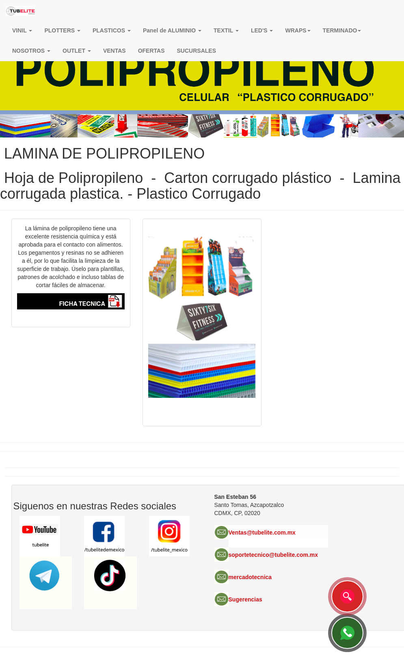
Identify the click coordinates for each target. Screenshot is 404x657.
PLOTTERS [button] (62, 30)
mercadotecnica (250, 577)
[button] (297, 30)
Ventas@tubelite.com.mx (262, 532)
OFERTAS (151, 50)
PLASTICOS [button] (112, 30)
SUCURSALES (196, 50)
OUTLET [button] (77, 50)
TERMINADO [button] (342, 30)
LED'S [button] (262, 30)
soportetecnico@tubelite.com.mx (273, 555)
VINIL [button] (22, 30)
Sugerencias (245, 599)
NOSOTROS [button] (31, 50)
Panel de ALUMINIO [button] (172, 30)
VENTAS (114, 50)
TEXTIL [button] (226, 30)
